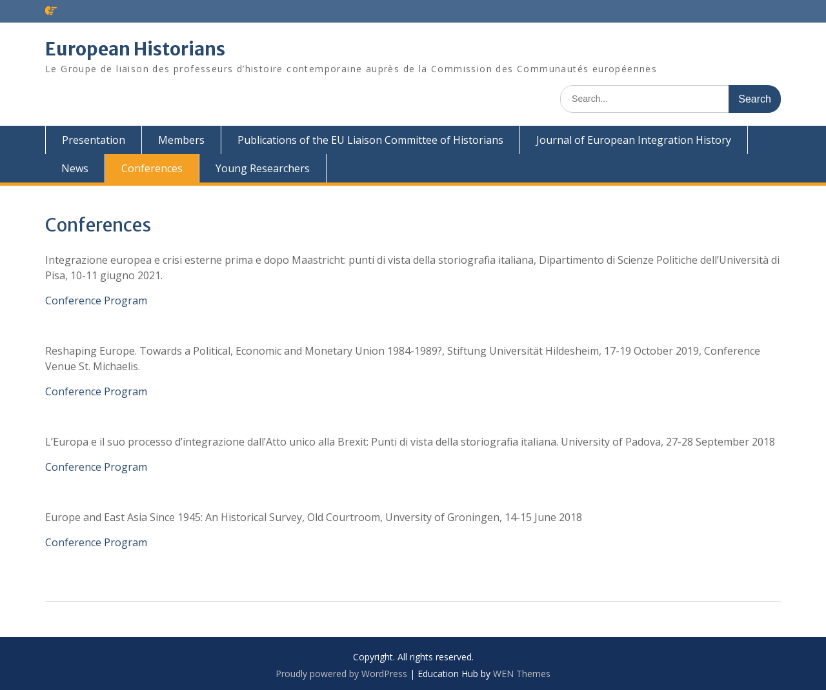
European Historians (135, 49)
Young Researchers (263, 168)
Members (181, 140)
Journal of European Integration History (633, 140)
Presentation (93, 140)
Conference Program (96, 300)
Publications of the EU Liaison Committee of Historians (370, 140)
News (74, 168)
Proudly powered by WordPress (341, 673)
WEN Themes (521, 673)
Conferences (152, 168)
